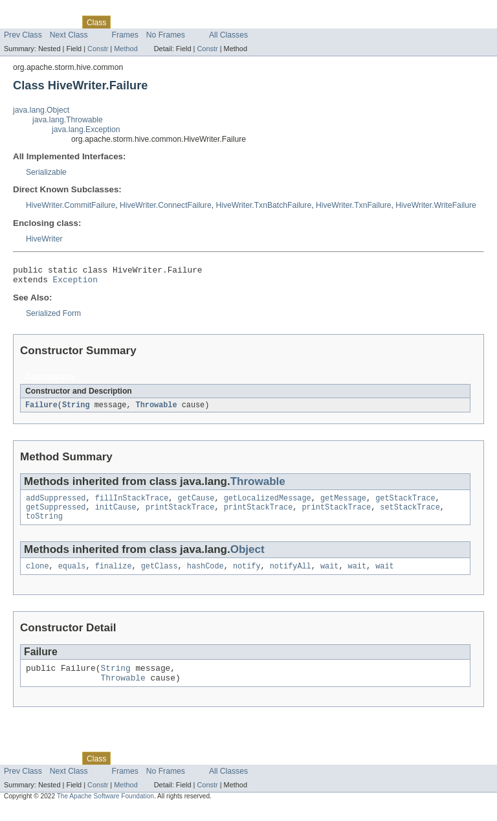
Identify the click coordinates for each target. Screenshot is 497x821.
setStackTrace (409, 514)
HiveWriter (44, 238)
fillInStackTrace (132, 504)
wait (329, 575)
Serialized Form (53, 317)
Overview (20, 22)
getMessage (343, 504)
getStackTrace (405, 504)
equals (72, 575)
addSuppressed (55, 504)
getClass (159, 575)
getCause (196, 504)
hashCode (205, 575)
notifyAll (290, 575)
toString (44, 524)
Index (221, 22)
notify (247, 575)
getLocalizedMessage (267, 504)
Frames (125, 34)
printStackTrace (180, 514)
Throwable (156, 409)
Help (247, 22)
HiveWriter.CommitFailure (70, 205)
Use (125, 22)
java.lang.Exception (86, 129)
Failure (41, 409)
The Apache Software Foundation (105, 809)
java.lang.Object (41, 110)
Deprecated (184, 22)
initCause (116, 514)
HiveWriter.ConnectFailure (166, 205)
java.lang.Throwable (67, 119)
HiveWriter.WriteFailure (435, 205)
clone (37, 575)
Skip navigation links (35, 11)
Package (60, 22)
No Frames (165, 34)
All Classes (228, 34)
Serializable (46, 172)
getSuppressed (55, 514)
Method (125, 48)
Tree (148, 22)
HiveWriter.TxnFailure (354, 205)
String (76, 409)
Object (247, 558)
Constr (97, 48)
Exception (75, 283)
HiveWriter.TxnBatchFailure (263, 205)
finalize (113, 575)
